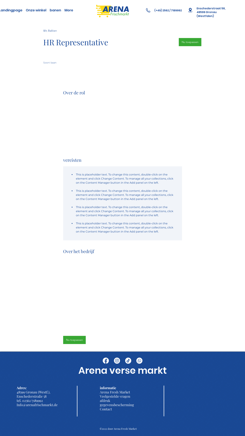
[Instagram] (117, 361)
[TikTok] (128, 361)
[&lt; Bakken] (55, 30)
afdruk (105, 400)
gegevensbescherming (117, 404)
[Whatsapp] (139, 361)
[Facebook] (106, 361)
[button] (190, 42)
